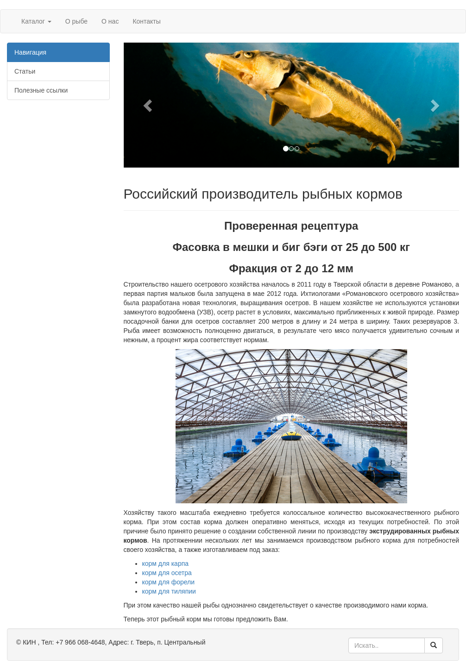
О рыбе (76, 21)
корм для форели (168, 582)
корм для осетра (167, 572)
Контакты (146, 21)
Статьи (24, 71)
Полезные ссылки (41, 90)
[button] (149, 105)
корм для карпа (165, 563)
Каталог (36, 21)
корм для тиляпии (169, 591)
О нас (110, 21)
